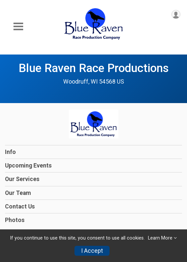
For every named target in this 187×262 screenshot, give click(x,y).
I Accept (92, 250)
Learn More (160, 238)
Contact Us (20, 206)
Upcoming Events (28, 165)
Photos (14, 220)
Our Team (18, 193)
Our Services (22, 179)
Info (10, 152)
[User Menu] (175, 14)
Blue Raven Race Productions (94, 68)
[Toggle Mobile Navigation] (18, 26)
